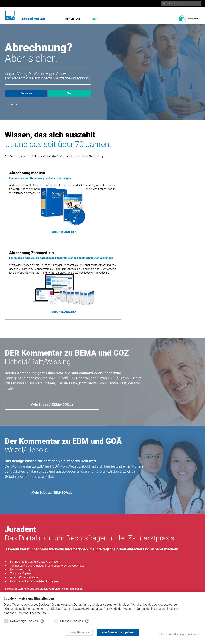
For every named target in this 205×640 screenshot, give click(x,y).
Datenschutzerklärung (171, 634)
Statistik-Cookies (68, 621)
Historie (10, 575)
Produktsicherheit (130, 585)
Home (121, 569)
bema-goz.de (167, 575)
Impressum (193, 634)
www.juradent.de (52, 538)
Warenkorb (59, 590)
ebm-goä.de (166, 580)
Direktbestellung (64, 585)
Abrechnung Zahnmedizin (69, 580)
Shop (94, 18)
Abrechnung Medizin (65, 575)
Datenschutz (126, 575)
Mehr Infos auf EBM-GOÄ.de (52, 429)
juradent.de (167, 585)
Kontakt (123, 590)
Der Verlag (72, 18)
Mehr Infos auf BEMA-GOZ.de (52, 341)
